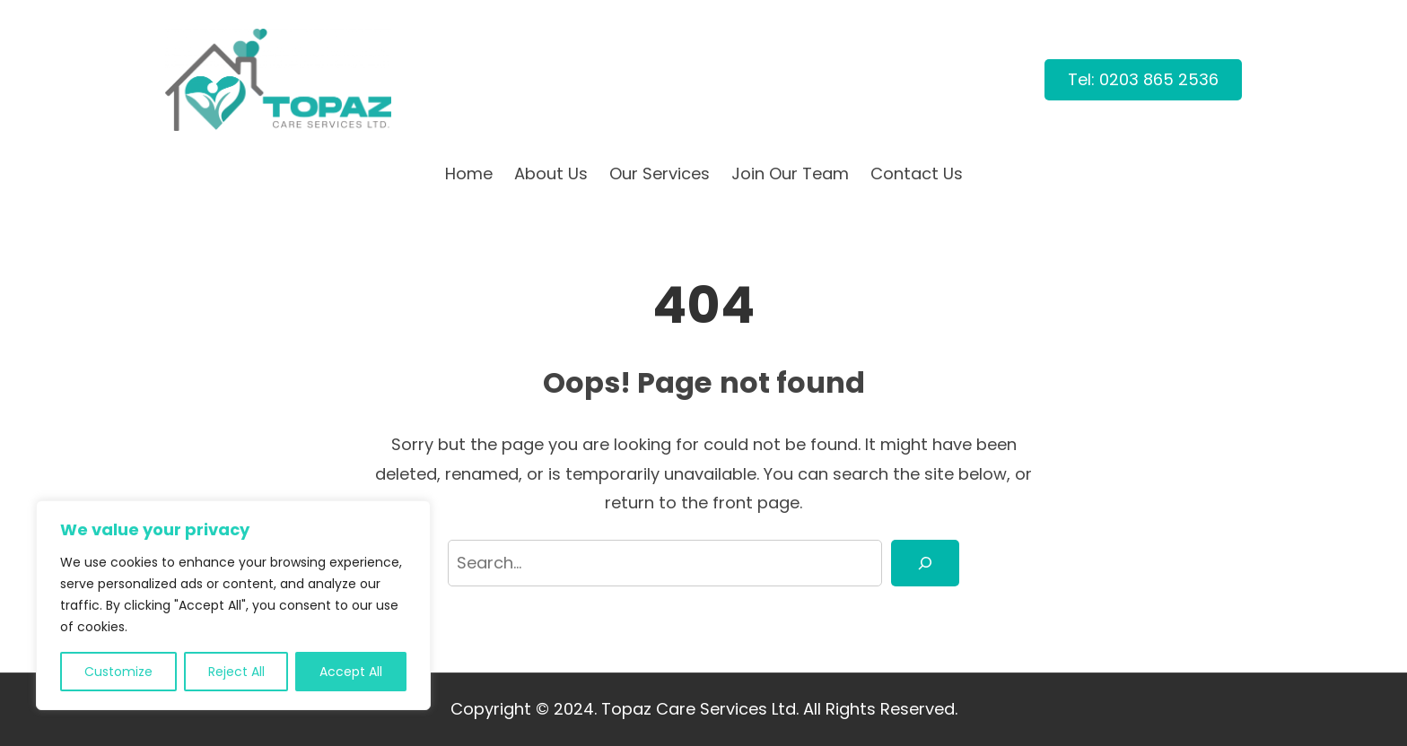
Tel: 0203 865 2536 (1143, 79)
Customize (118, 672)
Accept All (350, 672)
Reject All (236, 672)
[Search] (925, 563)
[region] (233, 605)
